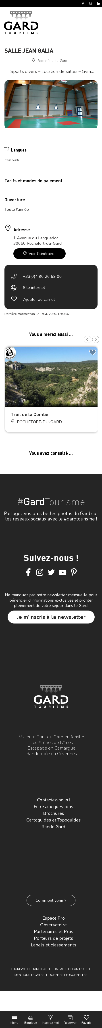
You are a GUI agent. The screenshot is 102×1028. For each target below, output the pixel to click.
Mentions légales (29, 975)
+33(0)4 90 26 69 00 (42, 276)
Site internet (34, 287)
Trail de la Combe (29, 414)
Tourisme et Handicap (29, 969)
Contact (59, 969)
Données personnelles (68, 975)
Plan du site (81, 969)
